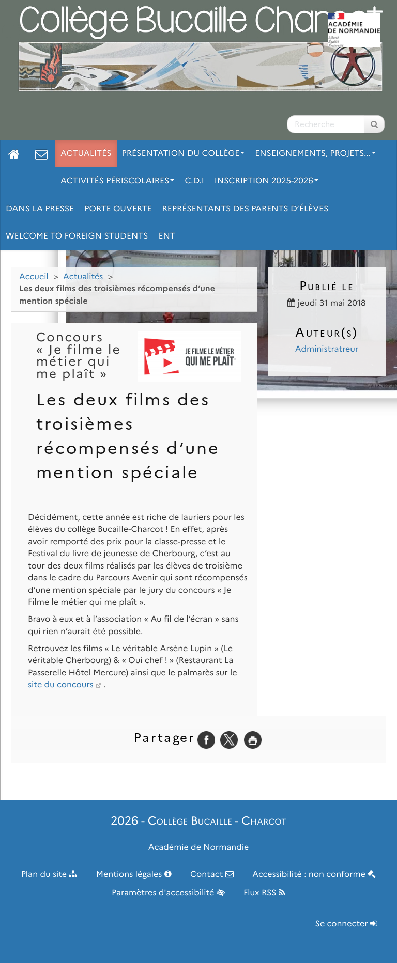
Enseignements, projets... (315, 154)
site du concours (61, 685)
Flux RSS (264, 893)
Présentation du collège (183, 154)
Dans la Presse (40, 209)
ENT (166, 236)
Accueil (34, 277)
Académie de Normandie (198, 848)
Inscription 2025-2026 (266, 181)
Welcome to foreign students (77, 236)
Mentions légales (134, 874)
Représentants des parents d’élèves (245, 209)
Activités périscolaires (117, 181)
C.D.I (194, 181)
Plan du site (49, 874)
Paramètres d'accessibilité (168, 893)
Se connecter (346, 924)
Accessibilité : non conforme (314, 874)
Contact (212, 874)
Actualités (86, 154)
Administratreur (327, 349)
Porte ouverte (117, 209)
